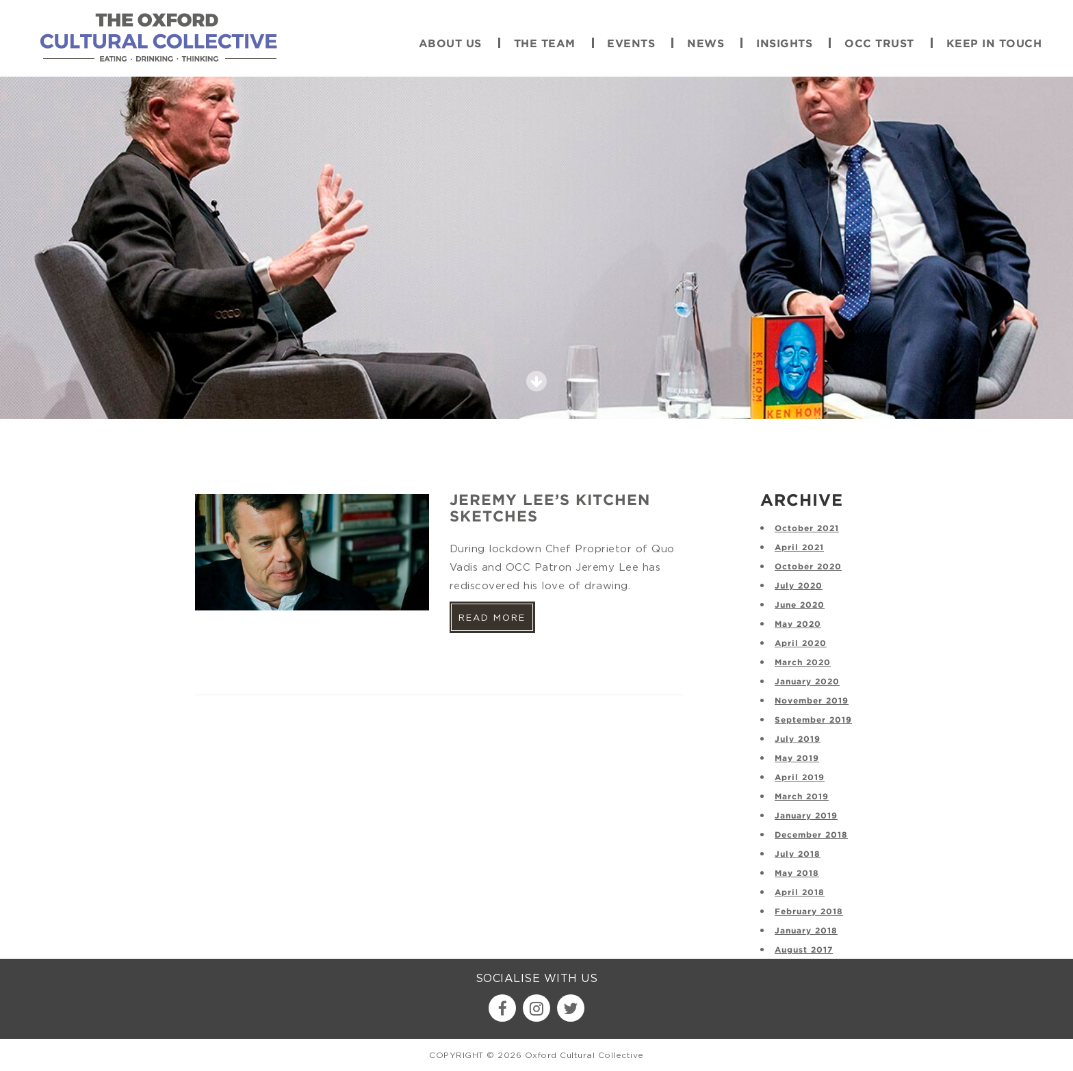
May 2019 (797, 758)
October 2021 (807, 528)
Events (631, 44)
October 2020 (808, 567)
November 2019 (812, 701)
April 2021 (799, 548)
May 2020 (798, 624)
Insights (784, 44)
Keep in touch (994, 44)
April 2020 (801, 643)
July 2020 (799, 586)
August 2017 (804, 950)
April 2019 (800, 778)
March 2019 (802, 797)
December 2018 (811, 835)
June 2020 (800, 605)
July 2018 (797, 854)
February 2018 (809, 912)
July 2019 (797, 739)
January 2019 (806, 816)
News (705, 44)
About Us (450, 44)
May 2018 (797, 873)
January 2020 (807, 682)
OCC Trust (879, 44)
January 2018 (806, 931)
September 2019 (813, 720)
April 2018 (800, 892)
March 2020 (803, 663)
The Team (545, 44)
